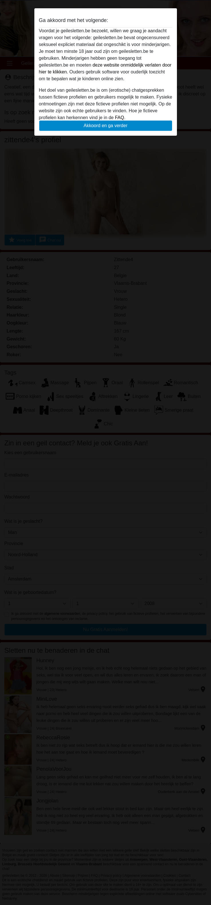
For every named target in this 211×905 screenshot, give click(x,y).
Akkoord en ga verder (105, 125)
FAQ (119, 117)
